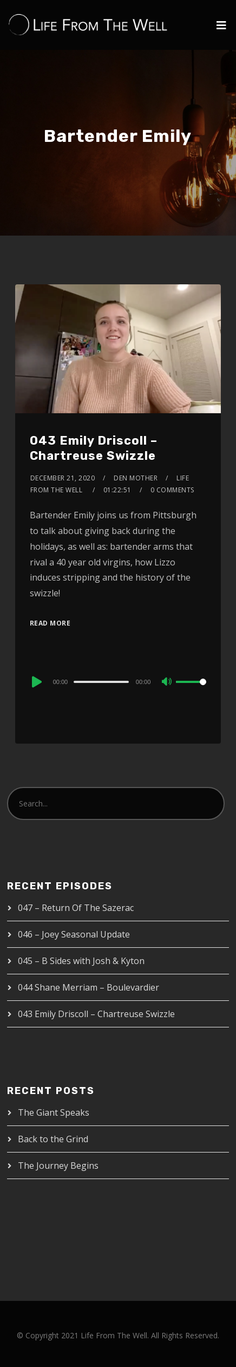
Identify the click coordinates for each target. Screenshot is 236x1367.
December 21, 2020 (62, 478)
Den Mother (136, 478)
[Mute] (167, 682)
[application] (118, 681)
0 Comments (172, 489)
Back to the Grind (53, 1139)
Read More (50, 623)
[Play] (36, 682)
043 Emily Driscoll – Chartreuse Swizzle (94, 448)
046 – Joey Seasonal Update (74, 934)
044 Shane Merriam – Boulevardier (88, 987)
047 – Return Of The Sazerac (76, 908)
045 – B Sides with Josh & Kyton (81, 961)
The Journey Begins (58, 1165)
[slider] (101, 682)
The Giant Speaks (53, 1112)
